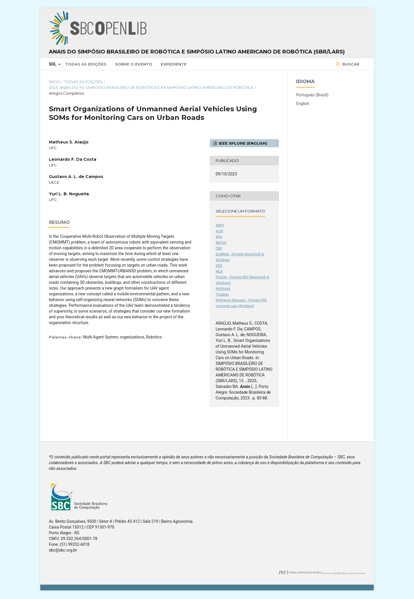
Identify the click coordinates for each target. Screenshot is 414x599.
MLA (219, 271)
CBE (219, 248)
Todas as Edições (85, 64)
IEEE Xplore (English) (242, 143)
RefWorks (223, 289)
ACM (219, 231)
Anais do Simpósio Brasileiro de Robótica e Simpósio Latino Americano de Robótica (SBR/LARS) (197, 52)
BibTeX (221, 243)
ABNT (220, 225)
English (302, 103)
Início (55, 81)
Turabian (222, 294)
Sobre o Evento (133, 64)
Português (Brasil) (312, 95)
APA (219, 237)
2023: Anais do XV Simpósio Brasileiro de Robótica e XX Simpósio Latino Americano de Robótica (151, 87)
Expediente (174, 64)
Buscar (350, 64)
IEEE (219, 266)
